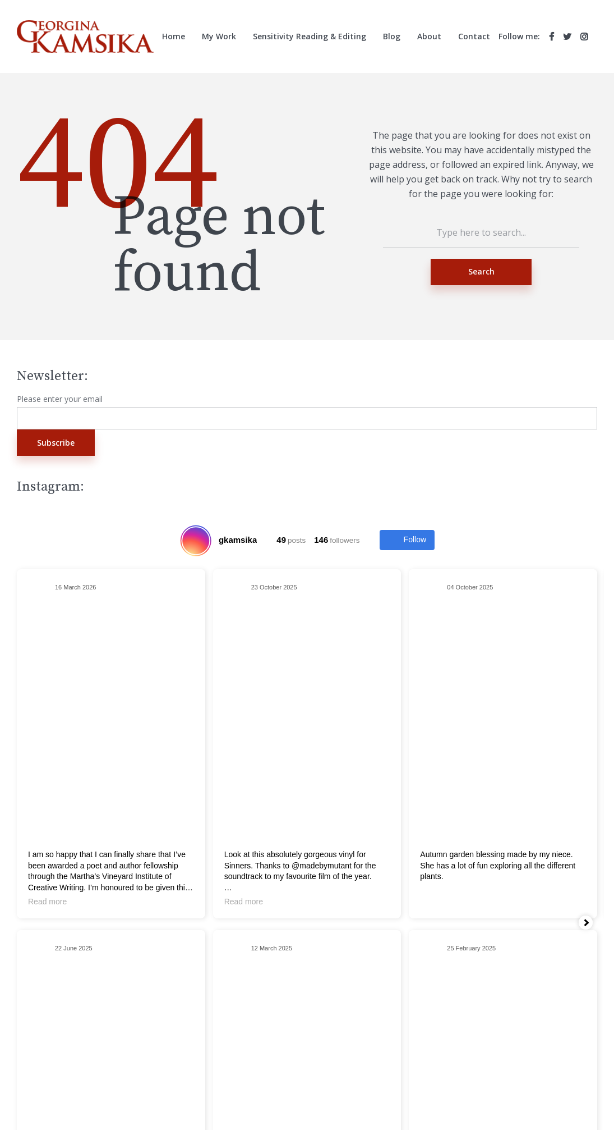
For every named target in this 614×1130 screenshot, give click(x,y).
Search (481, 271)
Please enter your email (60, 399)
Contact (474, 36)
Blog (391, 36)
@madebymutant (322, 865)
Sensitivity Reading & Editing (309, 36)
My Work (219, 36)
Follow (407, 540)
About (429, 36)
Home (173, 36)
